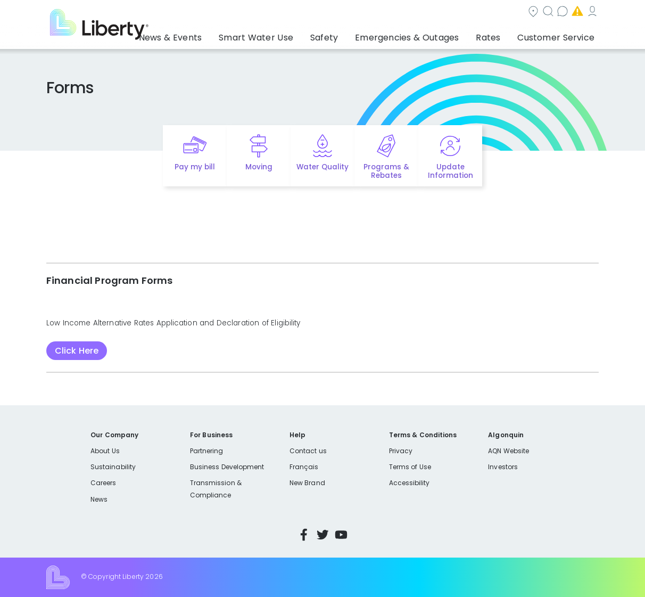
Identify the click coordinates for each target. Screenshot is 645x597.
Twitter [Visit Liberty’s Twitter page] (322, 535)
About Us (105, 450)
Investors (503, 466)
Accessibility (409, 482)
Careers (103, 482)
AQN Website (508, 450)
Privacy (400, 450)
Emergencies (508, 12)
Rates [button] (498, 34)
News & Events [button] (215, 34)
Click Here (76, 351)
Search (386, 12)
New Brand (307, 482)
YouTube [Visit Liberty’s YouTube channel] (341, 535)
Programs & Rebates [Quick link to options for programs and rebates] (386, 171)
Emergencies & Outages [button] (426, 34)
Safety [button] (351, 34)
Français (304, 466)
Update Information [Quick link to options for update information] (450, 171)
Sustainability (113, 466)
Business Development (227, 466)
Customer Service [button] (559, 34)
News (99, 499)
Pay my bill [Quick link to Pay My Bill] (195, 167)
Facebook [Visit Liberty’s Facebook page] (304, 535)
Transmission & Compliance (216, 488)
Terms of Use (410, 466)
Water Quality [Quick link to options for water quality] (322, 167)
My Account (575, 12)
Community (329, 12)
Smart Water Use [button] (291, 34)
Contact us (442, 12)
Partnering (207, 450)
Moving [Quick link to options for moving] (258, 167)
